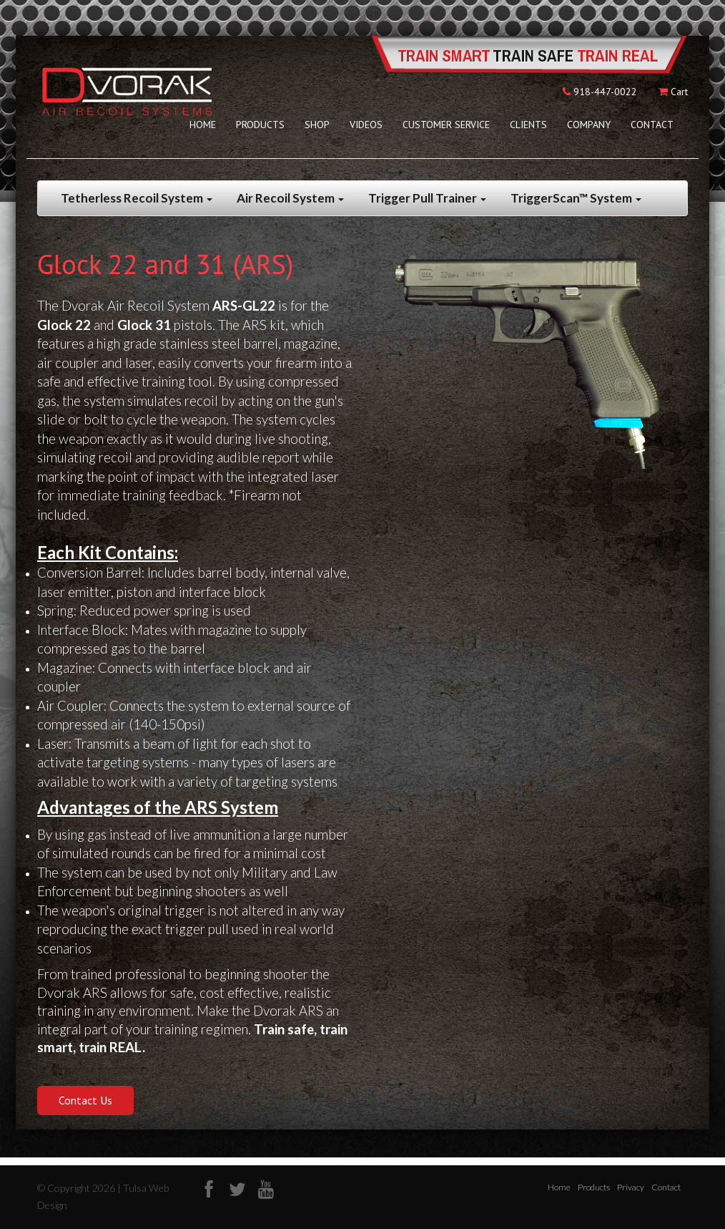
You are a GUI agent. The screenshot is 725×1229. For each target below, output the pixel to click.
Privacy (630, 1187)
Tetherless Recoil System (136, 197)
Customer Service (446, 124)
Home (202, 124)
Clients (528, 124)
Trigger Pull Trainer (427, 197)
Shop (317, 124)
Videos (366, 124)
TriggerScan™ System (576, 197)
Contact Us (85, 1100)
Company (589, 124)
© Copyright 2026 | (80, 1188)
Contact (652, 124)
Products (260, 124)
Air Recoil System (290, 197)
